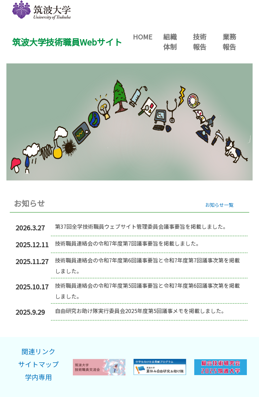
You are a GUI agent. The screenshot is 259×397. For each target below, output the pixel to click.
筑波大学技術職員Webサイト (67, 42)
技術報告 (199, 42)
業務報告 (229, 42)
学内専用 (38, 377)
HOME (145, 36)
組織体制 (170, 42)
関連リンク (38, 351)
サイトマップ (38, 364)
